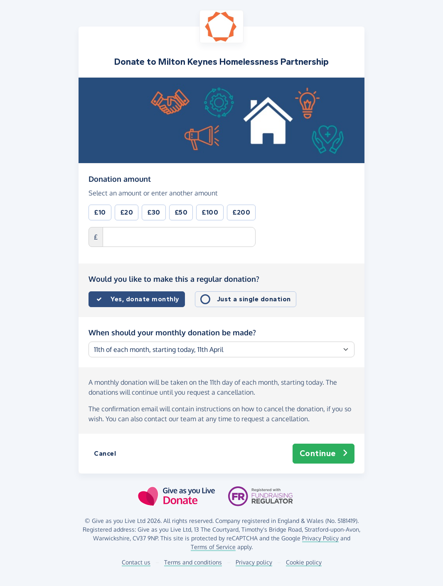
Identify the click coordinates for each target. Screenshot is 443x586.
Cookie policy (304, 562)
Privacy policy (254, 562)
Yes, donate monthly (145, 299)
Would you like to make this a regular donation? (174, 278)
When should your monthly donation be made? (172, 332)
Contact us (136, 562)
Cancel (105, 453)
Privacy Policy (320, 538)
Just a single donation (254, 299)
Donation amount (120, 178)
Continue (324, 453)
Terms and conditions (193, 562)
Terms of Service (213, 546)
